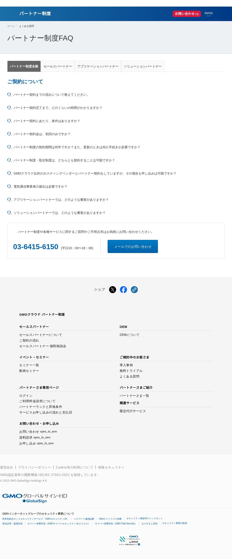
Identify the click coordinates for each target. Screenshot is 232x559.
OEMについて (130, 335)
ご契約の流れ (29, 340)
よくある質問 (129, 376)
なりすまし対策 (149, 523)
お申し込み (36, 443)
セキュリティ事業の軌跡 (174, 523)
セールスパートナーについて (40, 335)
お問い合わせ (188, 14)
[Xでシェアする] (112, 290)
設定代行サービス (133, 411)
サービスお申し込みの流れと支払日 (45, 412)
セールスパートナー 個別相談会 (42, 346)
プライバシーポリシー (34, 467)
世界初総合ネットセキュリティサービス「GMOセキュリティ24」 (35, 519)
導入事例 (126, 365)
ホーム (11, 26)
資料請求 (35, 437)
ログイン (25, 396)
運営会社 (6, 467)
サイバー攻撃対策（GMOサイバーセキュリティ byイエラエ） (58, 523)
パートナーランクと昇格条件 (40, 407)
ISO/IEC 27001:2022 (54, 474)
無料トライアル (131, 371)
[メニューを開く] (207, 14)
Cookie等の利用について (74, 467)
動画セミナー (29, 371)
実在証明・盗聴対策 (12, 523)
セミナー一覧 (29, 365)
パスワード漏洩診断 (84, 519)
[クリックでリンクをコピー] (134, 290)
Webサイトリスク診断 (110, 519)
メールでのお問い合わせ (133, 246)
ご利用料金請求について (37, 401)
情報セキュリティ (111, 467)
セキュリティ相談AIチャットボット (144, 518)
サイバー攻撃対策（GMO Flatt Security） (116, 523)
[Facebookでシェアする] (123, 290)
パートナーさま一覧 (134, 396)
